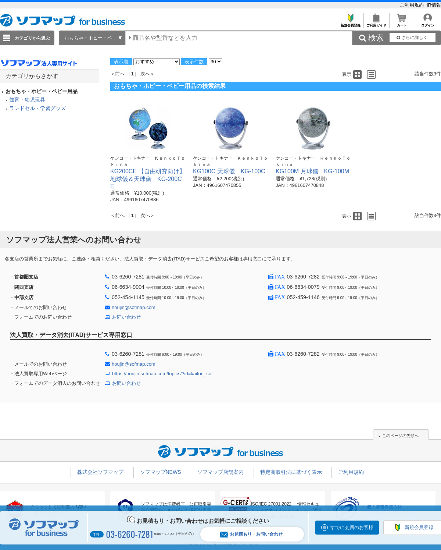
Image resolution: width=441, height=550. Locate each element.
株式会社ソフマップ (100, 472)
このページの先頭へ (400, 435)
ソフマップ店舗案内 (220, 472)
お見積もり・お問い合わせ (251, 534)
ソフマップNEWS (160, 472)
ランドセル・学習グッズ (37, 108)
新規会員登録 (350, 23)
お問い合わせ (126, 317)
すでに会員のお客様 (351, 527)
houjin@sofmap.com (133, 307)
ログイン (428, 23)
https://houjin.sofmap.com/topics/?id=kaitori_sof (162, 373)
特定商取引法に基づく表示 (291, 472)
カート (402, 23)
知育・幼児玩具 (27, 100)
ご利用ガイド (376, 23)
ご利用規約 (412, 5)
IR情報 (434, 5)
